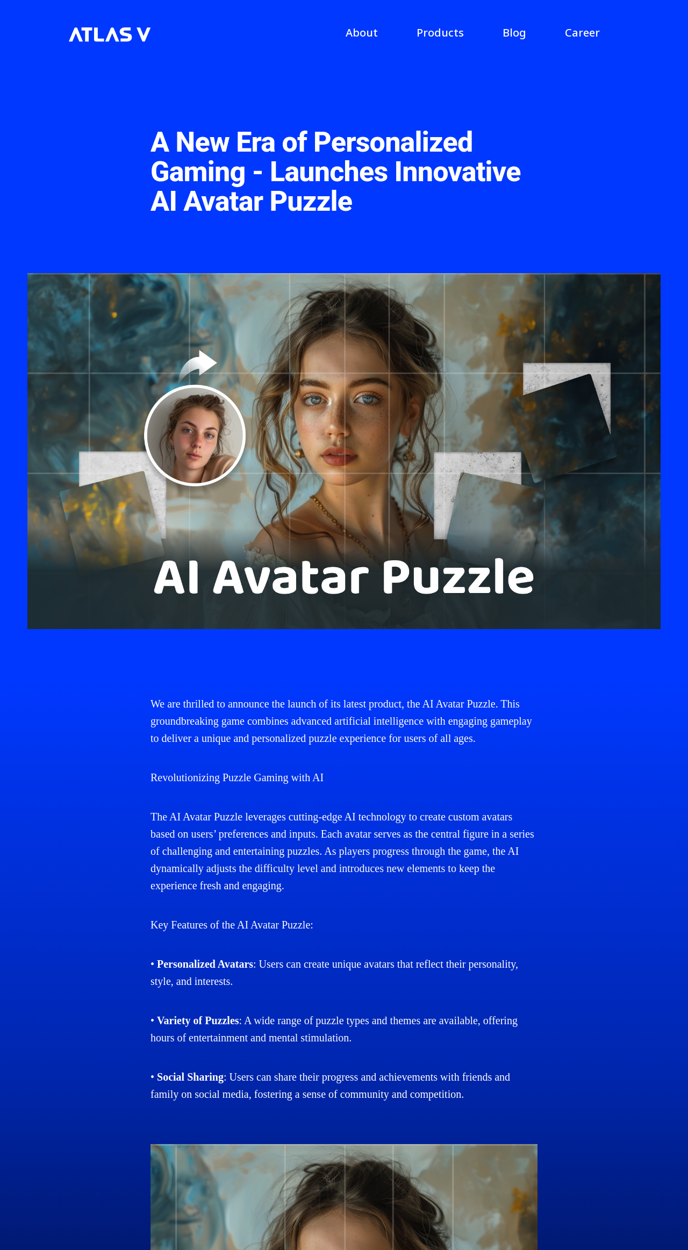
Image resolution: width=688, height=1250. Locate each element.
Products (440, 32)
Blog (514, 32)
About (362, 32)
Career (582, 32)
